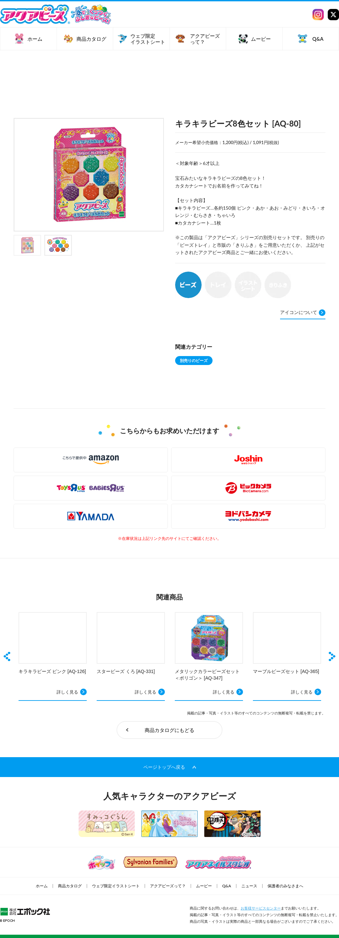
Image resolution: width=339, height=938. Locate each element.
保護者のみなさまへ (285, 886)
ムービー (204, 886)
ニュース (249, 886)
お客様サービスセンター (261, 908)
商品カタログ (70, 886)
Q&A (226, 886)
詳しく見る (67, 692)
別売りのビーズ (194, 360)
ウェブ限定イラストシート (116, 886)
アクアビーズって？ (168, 886)
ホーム (42, 886)
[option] (89, 175)
